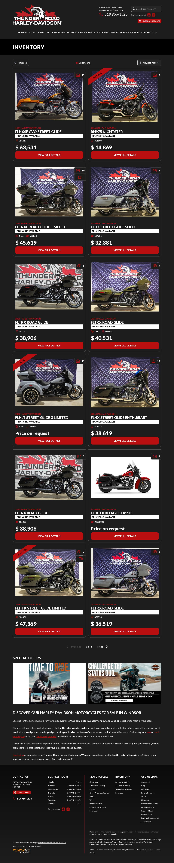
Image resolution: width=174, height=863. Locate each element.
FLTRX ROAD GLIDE (31, 322)
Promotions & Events (81, 32)
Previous (73, 646)
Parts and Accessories (150, 818)
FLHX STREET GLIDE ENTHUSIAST (119, 417)
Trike (91, 800)
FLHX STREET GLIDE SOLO (113, 227)
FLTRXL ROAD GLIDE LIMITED (40, 227)
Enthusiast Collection (98, 807)
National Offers (108, 32)
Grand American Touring (99, 793)
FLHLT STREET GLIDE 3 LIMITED (41, 417)
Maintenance (146, 814)
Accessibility (146, 821)
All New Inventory (122, 782)
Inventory (44, 32)
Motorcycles (27, 32)
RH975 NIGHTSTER (107, 132)
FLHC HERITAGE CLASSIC (112, 513)
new (149, 732)
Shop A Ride (29, 846)
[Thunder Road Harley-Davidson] (37, 14)
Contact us (18, 754)
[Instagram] (154, 15)
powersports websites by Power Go (52, 842)
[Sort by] (149, 63)
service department (47, 736)
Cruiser (92, 789)
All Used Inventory (122, 786)
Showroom (93, 782)
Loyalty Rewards (147, 793)
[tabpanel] (65, 793)
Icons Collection (95, 804)
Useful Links (149, 776)
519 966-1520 (113, 14)
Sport (91, 796)
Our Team (145, 789)
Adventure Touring (97, 786)
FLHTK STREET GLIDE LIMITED (40, 608)
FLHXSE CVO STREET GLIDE (38, 132)
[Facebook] (149, 15)
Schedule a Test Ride (123, 789)
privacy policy (146, 850)
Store (143, 796)
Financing (58, 32)
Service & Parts (130, 32)
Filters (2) (21, 63)
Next (103, 646)
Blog (143, 786)
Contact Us (149, 32)
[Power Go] (39, 851)
